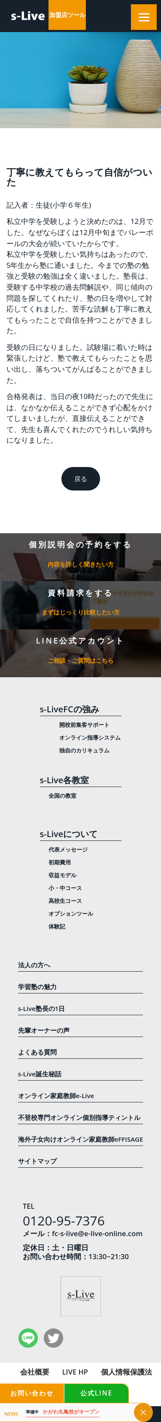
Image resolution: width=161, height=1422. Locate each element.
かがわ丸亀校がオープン (63, 1412)
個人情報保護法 (126, 1372)
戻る (80, 478)
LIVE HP (75, 1372)
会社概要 (34, 1372)
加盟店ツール (67, 15)
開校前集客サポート (84, 725)
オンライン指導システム (90, 737)
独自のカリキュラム (84, 750)
